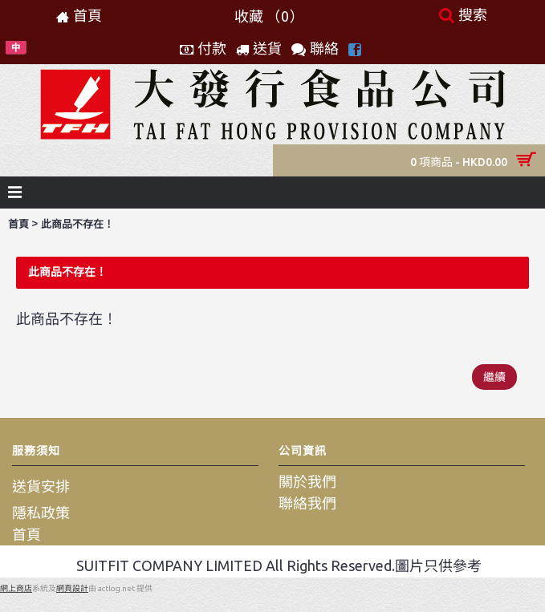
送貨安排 (41, 486)
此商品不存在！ (77, 224)
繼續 (494, 377)
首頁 (18, 224)
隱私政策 (41, 513)
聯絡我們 (307, 503)
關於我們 (307, 481)
